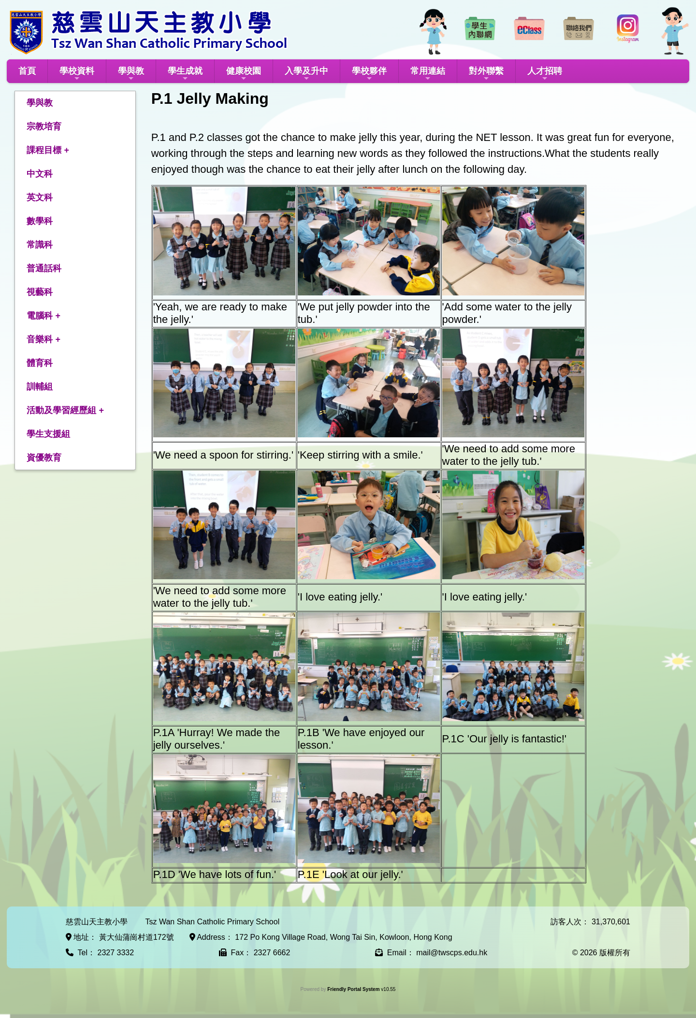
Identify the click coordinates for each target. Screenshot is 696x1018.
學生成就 (185, 74)
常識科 (40, 245)
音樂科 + (43, 339)
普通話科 (44, 268)
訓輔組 (40, 386)
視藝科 (40, 292)
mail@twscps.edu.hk (451, 952)
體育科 (40, 363)
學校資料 (76, 74)
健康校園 (243, 74)
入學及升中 (306, 74)
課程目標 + (48, 150)
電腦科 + (43, 316)
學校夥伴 (369, 74)
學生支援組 (48, 434)
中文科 (40, 174)
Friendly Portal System (354, 989)
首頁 (27, 71)
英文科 (40, 197)
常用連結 (427, 74)
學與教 (131, 74)
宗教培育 (44, 126)
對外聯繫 (486, 74)
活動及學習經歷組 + (65, 410)
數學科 (40, 221)
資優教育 (44, 457)
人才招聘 (544, 74)
